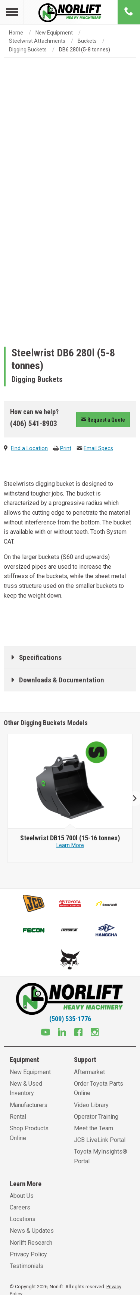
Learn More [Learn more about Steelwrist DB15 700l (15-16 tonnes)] (70, 845)
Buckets (87, 41)
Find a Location (29, 448)
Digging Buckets (28, 50)
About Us (22, 1195)
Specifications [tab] (40, 657)
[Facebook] (78, 1033)
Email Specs (98, 448)
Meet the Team (93, 1128)
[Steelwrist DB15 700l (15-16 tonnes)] (70, 838)
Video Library (91, 1105)
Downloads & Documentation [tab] (61, 680)
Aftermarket (89, 1072)
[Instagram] (94, 1033)
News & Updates (32, 1230)
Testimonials (26, 1265)
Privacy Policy (28, 1254)
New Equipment (54, 33)
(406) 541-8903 (33, 423)
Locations (22, 1219)
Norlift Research (31, 1242)
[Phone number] (128, 12)
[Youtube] (45, 1033)
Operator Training (96, 1116)
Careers (20, 1207)
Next (131, 798)
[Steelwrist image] (70, 781)
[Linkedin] (61, 1033)
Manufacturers (28, 1105)
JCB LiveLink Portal (99, 1139)
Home (16, 33)
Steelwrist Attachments (37, 41)
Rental (18, 1116)
